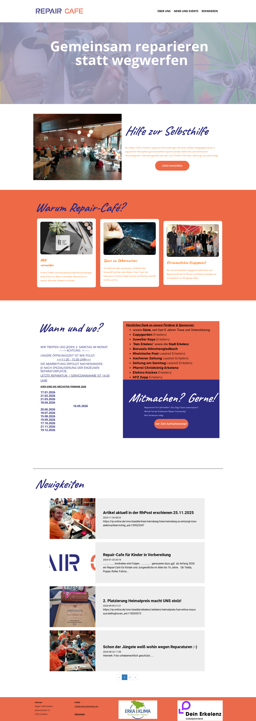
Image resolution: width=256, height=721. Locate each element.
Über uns (164, 11)
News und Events (186, 11)
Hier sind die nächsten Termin (59, 386)
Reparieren (210, 11)
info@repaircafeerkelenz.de (86, 706)
